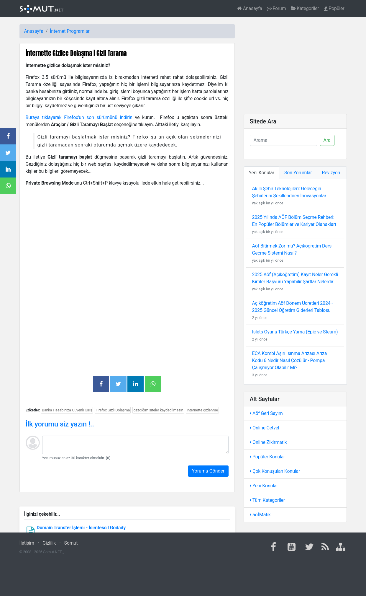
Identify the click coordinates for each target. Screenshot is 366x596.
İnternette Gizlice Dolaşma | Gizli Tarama (76, 53)
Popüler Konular (267, 457)
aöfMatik (260, 514)
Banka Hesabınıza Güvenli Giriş (67, 410)
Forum (276, 8)
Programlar (78, 31)
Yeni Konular (264, 485)
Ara (327, 140)
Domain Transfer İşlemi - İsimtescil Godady (81, 527)
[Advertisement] (127, 232)
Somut (71, 543)
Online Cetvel (264, 428)
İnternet (57, 31)
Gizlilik (49, 543)
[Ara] (283, 140)
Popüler (334, 8)
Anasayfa (249, 8)
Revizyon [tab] (331, 172)
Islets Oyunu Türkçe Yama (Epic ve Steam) (295, 332)
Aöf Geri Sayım (266, 413)
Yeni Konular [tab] (262, 172)
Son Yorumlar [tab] (298, 172)
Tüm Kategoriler (267, 500)
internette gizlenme (202, 410)
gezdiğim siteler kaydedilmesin (158, 410)
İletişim (26, 543)
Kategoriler (305, 8)
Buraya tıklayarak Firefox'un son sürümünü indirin (79, 117)
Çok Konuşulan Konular (275, 471)
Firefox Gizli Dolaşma (113, 410)
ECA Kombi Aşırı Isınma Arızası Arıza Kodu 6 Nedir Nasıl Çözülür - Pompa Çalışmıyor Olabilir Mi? (289, 360)
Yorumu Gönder (208, 471)
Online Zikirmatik (268, 442)
